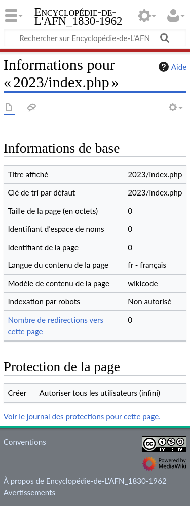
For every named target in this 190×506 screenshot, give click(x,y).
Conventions (25, 441)
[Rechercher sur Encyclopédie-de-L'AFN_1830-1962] (95, 37)
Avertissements (29, 492)
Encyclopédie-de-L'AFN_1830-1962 (78, 17)
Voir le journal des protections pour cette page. (82, 416)
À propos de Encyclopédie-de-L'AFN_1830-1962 (85, 480)
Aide (171, 67)
